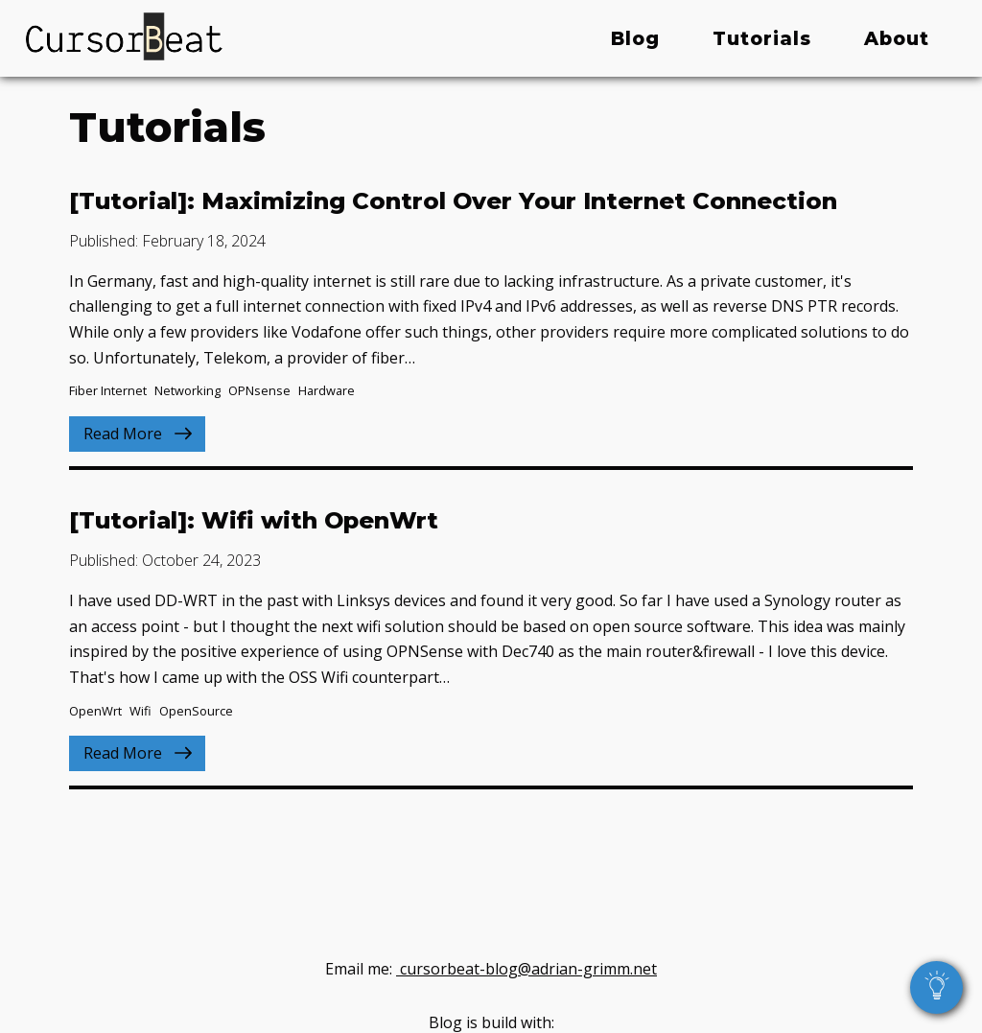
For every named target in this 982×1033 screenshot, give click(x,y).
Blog (635, 38)
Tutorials (762, 38)
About (896, 38)
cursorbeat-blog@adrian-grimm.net (526, 966)
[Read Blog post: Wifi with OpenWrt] (491, 639)
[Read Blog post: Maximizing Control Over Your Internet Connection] (491, 320)
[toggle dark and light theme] (936, 987)
